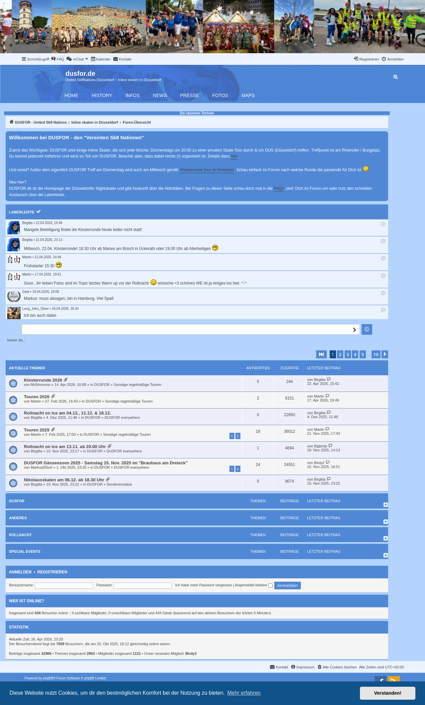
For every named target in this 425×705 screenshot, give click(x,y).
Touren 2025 (36, 429)
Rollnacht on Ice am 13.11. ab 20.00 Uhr (65, 446)
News (160, 95)
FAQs (279, 188)
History (102, 95)
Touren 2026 (36, 396)
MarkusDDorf (41, 467)
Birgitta (27, 223)
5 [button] (363, 354)
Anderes (18, 518)
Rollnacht (20, 535)
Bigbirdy (320, 446)
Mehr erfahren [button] (244, 693)
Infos (133, 95)
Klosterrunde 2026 (43, 380)
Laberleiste (21, 212)
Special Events (25, 551)
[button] (321, 354)
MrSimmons (40, 385)
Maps (248, 95)
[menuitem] (57, 59)
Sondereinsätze (119, 484)
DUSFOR (102, 385)
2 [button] (340, 354)
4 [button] (355, 354)
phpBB (48, 678)
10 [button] (376, 354)
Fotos (220, 95)
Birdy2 (319, 463)
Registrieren (52, 572)
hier (234, 156)
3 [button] (348, 354)
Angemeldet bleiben (253, 585)
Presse (189, 95)
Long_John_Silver (35, 308)
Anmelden (20, 572)
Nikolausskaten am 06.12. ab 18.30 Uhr (64, 479)
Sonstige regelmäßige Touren (137, 385)
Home (71, 95)
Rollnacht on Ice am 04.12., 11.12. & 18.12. (67, 413)
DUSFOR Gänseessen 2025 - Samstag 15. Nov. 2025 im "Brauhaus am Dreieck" (106, 462)
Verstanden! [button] (387, 693)
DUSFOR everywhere (122, 417)
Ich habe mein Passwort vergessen (203, 585)
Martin (27, 257)
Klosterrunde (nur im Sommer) (207, 170)
